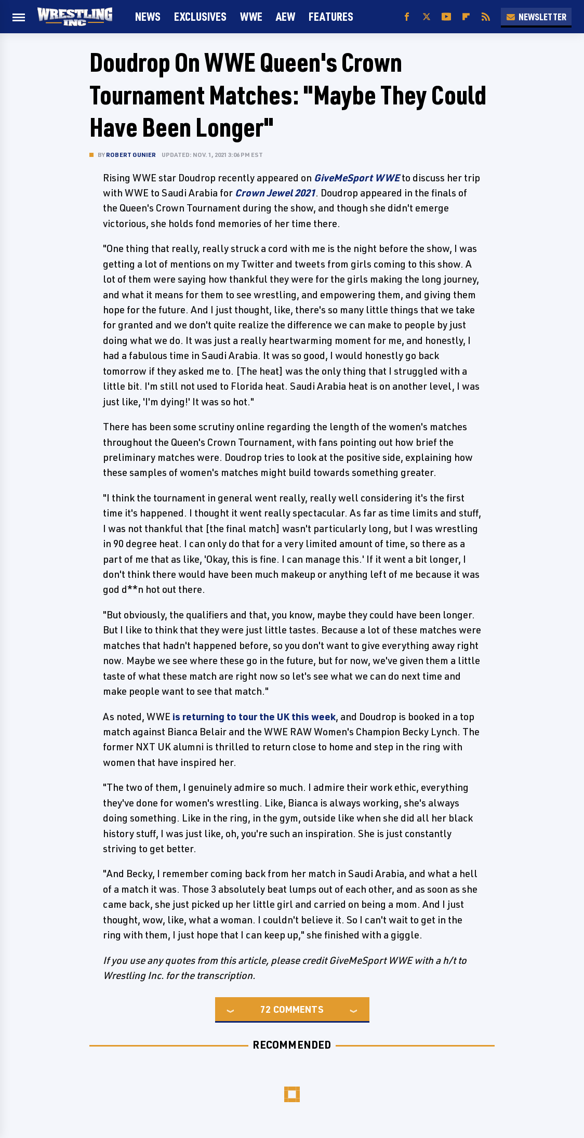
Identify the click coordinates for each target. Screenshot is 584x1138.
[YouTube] (446, 16)
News (148, 16)
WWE (251, 16)
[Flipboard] (466, 16)
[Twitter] (426, 16)
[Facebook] (407, 16)
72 (265, 1009)
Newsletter (536, 16)
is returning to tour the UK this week (254, 716)
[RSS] (485, 16)
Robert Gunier (131, 154)
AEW (285, 16)
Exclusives (200, 16)
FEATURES (331, 16)
